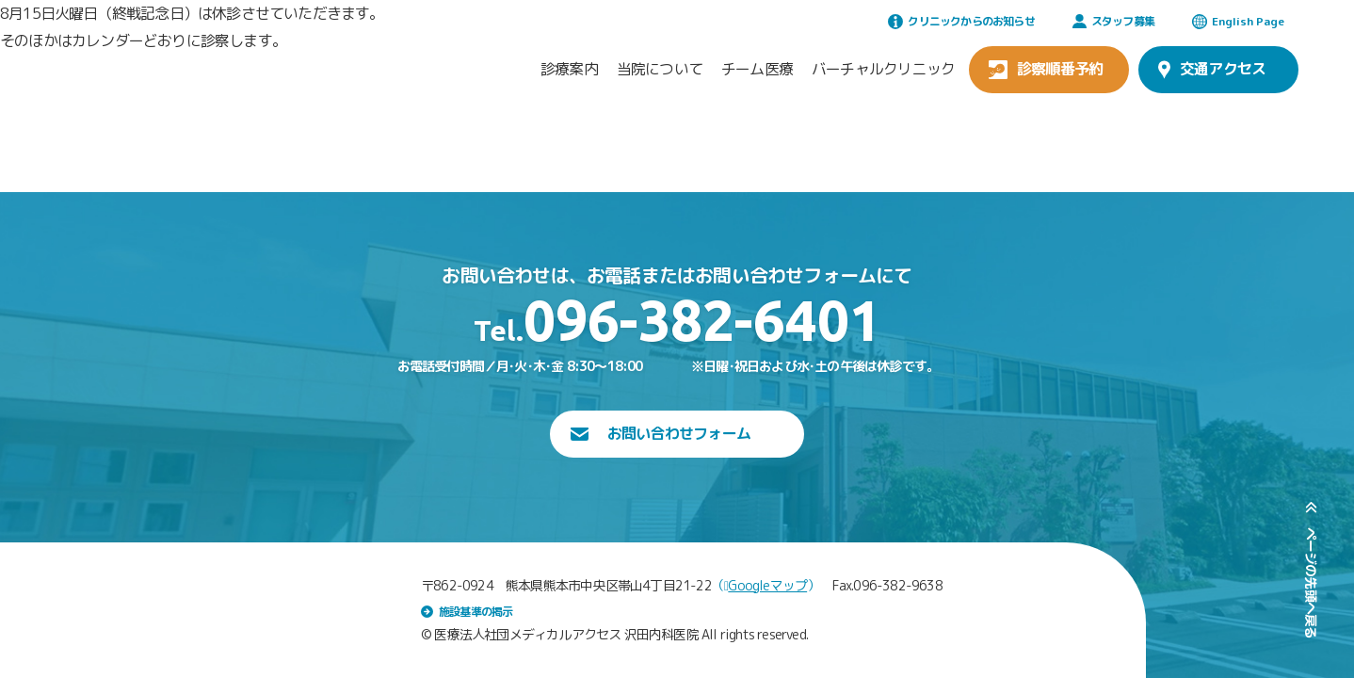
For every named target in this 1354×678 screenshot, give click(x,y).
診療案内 (569, 68)
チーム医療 (757, 68)
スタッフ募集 (1113, 21)
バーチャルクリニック (883, 68)
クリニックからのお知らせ (961, 21)
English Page (1238, 21)
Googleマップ (765, 585)
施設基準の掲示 (466, 612)
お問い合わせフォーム (660, 433)
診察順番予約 (1046, 68)
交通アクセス (1211, 68)
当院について (659, 68)
